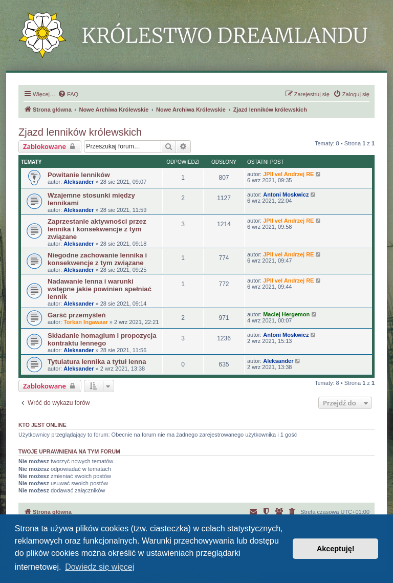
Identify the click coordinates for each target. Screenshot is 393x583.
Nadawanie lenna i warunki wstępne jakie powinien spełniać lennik (99, 288)
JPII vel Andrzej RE (288, 174)
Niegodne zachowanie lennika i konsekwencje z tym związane (97, 259)
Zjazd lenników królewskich (80, 132)
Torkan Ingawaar (85, 322)
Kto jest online (42, 425)
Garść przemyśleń (77, 315)
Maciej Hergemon (286, 314)
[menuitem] (68, 94)
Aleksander (78, 182)
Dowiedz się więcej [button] (99, 567)
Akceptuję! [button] (336, 549)
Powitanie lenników (79, 175)
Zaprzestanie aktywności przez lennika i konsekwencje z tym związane (97, 229)
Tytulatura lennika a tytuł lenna (97, 361)
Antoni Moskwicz (286, 194)
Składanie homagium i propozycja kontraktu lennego (102, 339)
